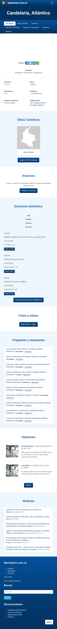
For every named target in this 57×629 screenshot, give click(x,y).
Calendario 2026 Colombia (17, 610)
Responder (28, 351)
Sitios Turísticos (22, 23)
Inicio (49, 622)
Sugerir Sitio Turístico (28, 160)
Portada (10, 569)
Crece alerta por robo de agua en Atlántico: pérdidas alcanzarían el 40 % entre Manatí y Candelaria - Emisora (28, 540)
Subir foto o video (28, 324)
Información (10, 23)
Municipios (11, 571)
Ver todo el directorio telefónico (28, 300)
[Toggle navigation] (52, 3)
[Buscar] (28, 592)
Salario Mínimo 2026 (15, 615)
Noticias (8, 31)
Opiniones (45, 27)
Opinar (28, 485)
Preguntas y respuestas (31, 27)
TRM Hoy (11, 617)
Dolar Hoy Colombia (15, 612)
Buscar (7, 598)
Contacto (11, 573)
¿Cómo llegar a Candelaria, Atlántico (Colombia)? (27, 395)
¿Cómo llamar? (10, 103)
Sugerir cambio (9, 249)
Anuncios (34, 23)
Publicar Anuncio (28, 190)
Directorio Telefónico (13, 27)
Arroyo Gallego (28, 152)
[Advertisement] (28, 45)
